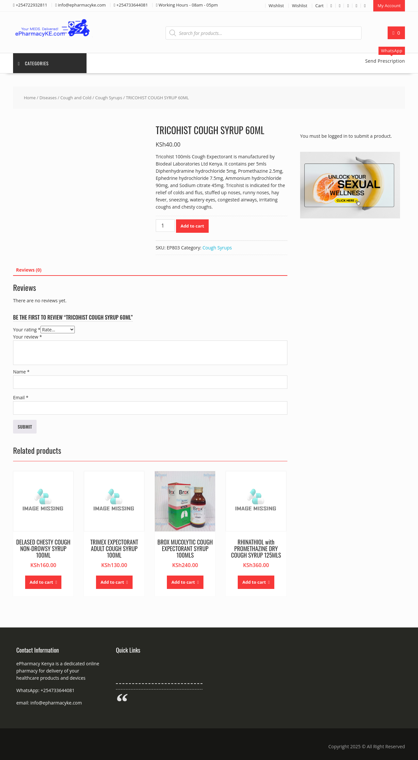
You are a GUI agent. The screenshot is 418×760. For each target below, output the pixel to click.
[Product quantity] (165, 225)
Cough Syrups (108, 98)
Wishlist (276, 5)
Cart (319, 5)
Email (20, 397)
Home (30, 98)
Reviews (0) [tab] (28, 270)
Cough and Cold (75, 98)
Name (21, 372)
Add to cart (192, 226)
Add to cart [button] (41, 582)
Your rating (26, 329)
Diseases (48, 98)
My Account (389, 5)
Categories (33, 63)
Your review (27, 337)
